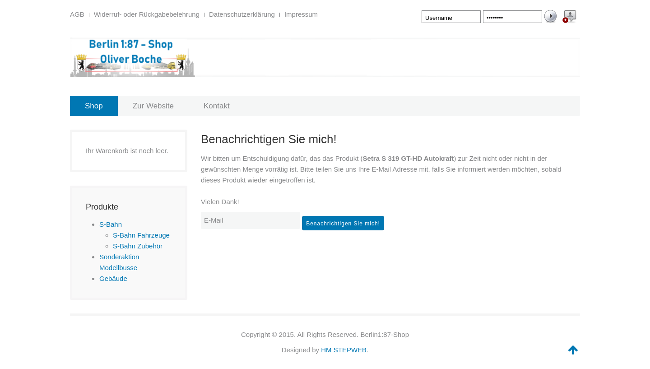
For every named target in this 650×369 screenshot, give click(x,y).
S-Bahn (110, 224)
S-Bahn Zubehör (137, 246)
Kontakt (217, 106)
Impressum (301, 14)
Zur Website (153, 106)
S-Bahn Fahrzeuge (141, 235)
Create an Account (569, 18)
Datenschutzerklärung (242, 14)
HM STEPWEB (344, 350)
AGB (77, 14)
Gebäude (113, 278)
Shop (94, 106)
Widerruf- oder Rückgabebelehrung (147, 14)
